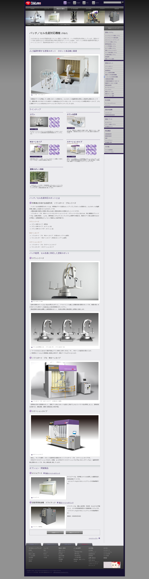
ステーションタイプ (74, 142)
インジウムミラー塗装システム (112, 35)
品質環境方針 (92, 553)
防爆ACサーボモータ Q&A (111, 83)
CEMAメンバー (50, 544)
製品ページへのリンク (52, 473)
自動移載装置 (108, 134)
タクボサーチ (107, 550)
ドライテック (108, 112)
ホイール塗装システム (110, 48)
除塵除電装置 (108, 136)
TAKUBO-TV (85, 544)
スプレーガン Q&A (109, 95)
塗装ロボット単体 (36, 169)
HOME (29, 24)
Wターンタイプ (36, 142)
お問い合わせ (68, 544)
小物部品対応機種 (109, 79)
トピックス (46, 555)
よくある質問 (32, 555)
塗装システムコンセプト (111, 50)
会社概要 (91, 550)
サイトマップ (92, 565)
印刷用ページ (55, 532)
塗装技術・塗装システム (79, 559)
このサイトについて (93, 563)
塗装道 (30, 561)
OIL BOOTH (77, 555)
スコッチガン (108, 89)
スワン (32, 114)
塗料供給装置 (108, 85)
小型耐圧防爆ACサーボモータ (112, 81)
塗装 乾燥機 (108, 109)
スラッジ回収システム (110, 124)
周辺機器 (108, 131)
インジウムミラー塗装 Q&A (111, 37)
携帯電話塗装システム (110, 44)
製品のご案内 (37, 24)
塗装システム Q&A (109, 58)
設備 (106, 138)
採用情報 (91, 555)
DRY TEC (77, 553)
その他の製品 (78, 557)
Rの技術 (107, 100)
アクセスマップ (92, 552)
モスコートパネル (109, 152)
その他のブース (109, 126)
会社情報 (31, 557)
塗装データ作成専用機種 (111, 74)
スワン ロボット (109, 66)
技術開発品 (107, 70)
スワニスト (107, 105)
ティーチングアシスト (110, 103)
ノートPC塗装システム (110, 46)
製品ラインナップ (74, 532)
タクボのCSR (107, 553)
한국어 (97, 2)
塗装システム (109, 32)
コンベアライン (109, 140)
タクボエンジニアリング (35, 548)
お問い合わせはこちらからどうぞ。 (61, 572)
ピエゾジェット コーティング (112, 39)
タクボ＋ (31, 559)
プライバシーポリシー (94, 561)
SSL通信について (33, 544)
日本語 (68, 2)
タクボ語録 (106, 555)
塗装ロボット (47, 24)
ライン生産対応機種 (110, 72)
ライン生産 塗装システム (111, 52)
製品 (45, 550)
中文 (87, 2)
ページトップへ (93, 538)
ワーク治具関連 (109, 149)
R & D (45, 553)
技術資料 (107, 56)
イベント (46, 552)
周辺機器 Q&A (108, 142)
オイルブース (108, 122)
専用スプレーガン (109, 91)
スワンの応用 (72, 114)
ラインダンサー (109, 68)
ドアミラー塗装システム (111, 42)
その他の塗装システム (110, 54)
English (78, 2)
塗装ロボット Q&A (109, 93)
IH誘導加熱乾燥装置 (110, 115)
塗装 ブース (108, 119)
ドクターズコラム (108, 552)
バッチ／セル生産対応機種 (111, 76)
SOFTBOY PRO (78, 551)
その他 (107, 146)
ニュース (31, 552)
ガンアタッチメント (110, 87)
